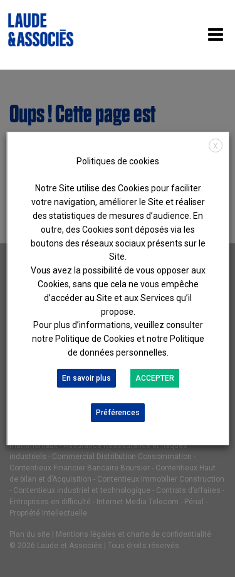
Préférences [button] (118, 412)
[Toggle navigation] (216, 35)
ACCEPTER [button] (154, 378)
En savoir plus (85, 378)
